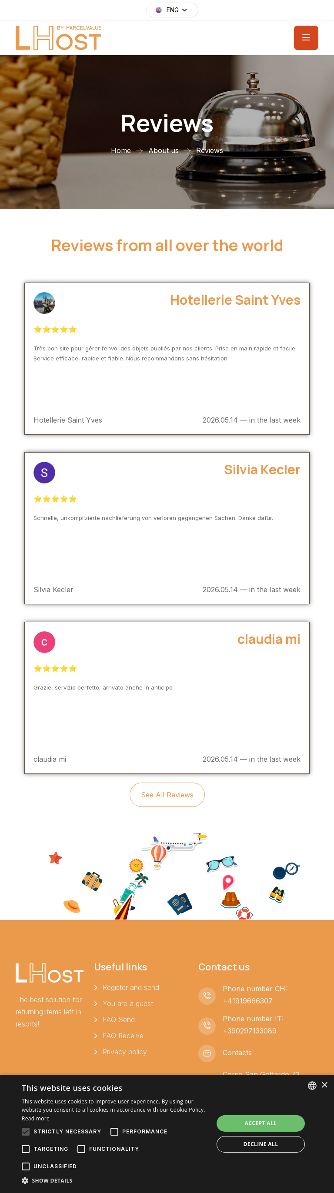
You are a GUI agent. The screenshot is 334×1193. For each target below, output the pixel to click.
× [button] (324, 1085)
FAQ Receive (123, 1035)
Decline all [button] (261, 1144)
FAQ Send (119, 1019)
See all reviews (167, 794)
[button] (115, 1180)
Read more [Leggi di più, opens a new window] (36, 1118)
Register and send (131, 987)
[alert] (167, 1134)
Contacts (237, 1052)
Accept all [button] (261, 1123)
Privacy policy (125, 1051)
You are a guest (128, 1003)
